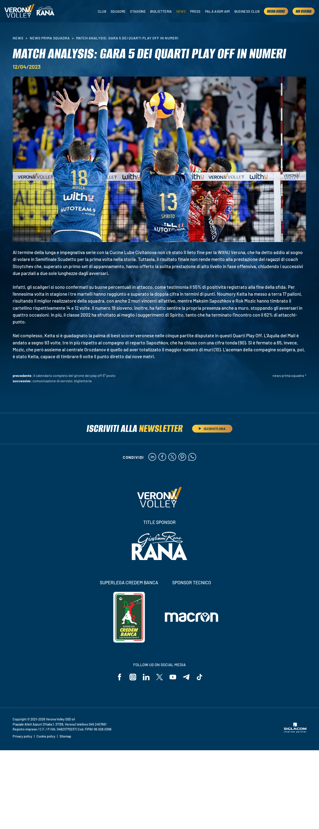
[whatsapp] (192, 457)
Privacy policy (22, 736)
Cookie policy (45, 736)
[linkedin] (152, 457)
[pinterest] (182, 457)
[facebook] (162, 457)
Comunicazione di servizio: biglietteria (62, 381)
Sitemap (65, 736)
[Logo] (19, 11)
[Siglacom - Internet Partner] (295, 732)
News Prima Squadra (50, 38)
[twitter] (172, 457)
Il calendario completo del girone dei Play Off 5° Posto (74, 375)
